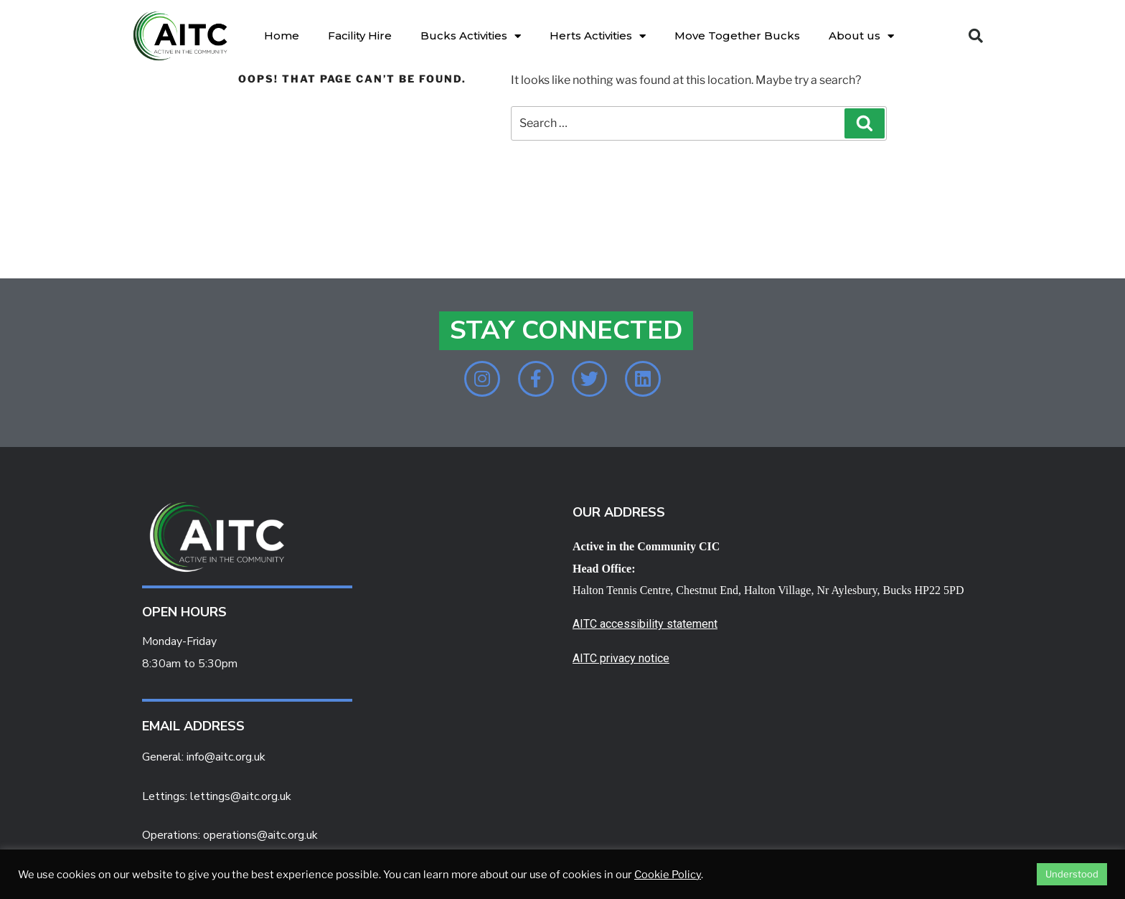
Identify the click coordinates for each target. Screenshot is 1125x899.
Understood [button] (1071, 874)
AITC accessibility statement (645, 624)
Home (281, 35)
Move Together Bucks (737, 35)
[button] (975, 36)
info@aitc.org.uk (226, 757)
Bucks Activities (470, 36)
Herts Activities (598, 36)
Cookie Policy (667, 874)
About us (861, 36)
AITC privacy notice (621, 659)
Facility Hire (360, 35)
